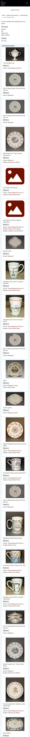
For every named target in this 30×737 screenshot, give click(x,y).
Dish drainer (7, 733)
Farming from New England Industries (12, 221)
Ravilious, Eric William (14, 162)
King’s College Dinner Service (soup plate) (14, 445)
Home (3, 15)
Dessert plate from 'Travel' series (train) (13, 665)
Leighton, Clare (12, 231)
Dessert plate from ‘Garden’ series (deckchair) (14, 705)
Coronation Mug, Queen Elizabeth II (14, 473)
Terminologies (24, 15)
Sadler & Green (11, 387)
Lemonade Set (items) (10, 188)
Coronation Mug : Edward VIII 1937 (14, 565)
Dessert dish (7, 251)
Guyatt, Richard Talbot (14, 194)
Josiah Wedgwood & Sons (14, 68)
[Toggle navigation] (27, 3)
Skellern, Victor (12, 229)
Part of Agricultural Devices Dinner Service (14, 89)
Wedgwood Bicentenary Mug (12, 538)
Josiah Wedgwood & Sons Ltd (15, 192)
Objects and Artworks (12, 15)
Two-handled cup (8, 63)
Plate (4, 380)
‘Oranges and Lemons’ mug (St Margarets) (13, 598)
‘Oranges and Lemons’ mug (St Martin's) (13, 282)
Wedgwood (11, 95)
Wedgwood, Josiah (13, 385)
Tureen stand (7, 408)
